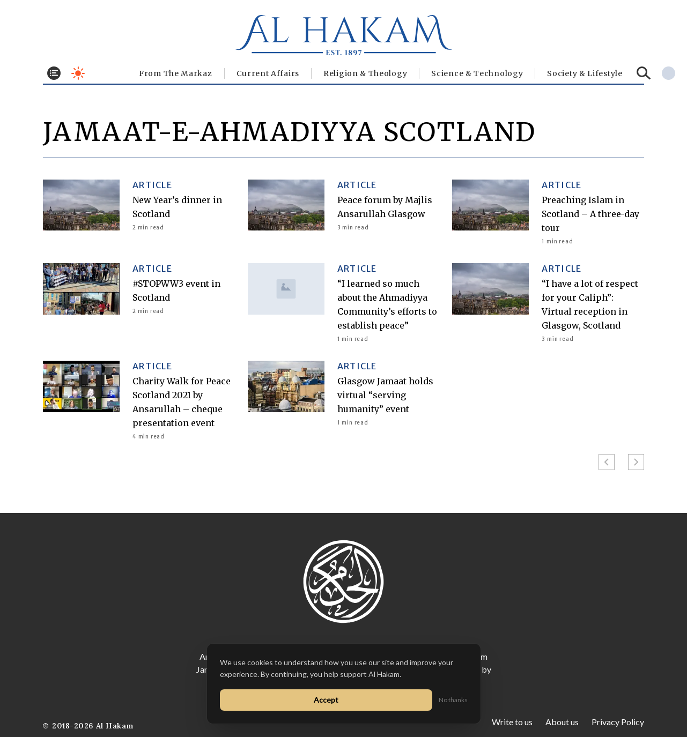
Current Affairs (268, 73)
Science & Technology (477, 73)
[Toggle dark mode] (78, 73)
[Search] (644, 73)
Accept (326, 699)
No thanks (453, 700)
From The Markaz (175, 73)
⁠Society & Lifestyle (584, 73)
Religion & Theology (365, 73)
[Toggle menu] (54, 73)
